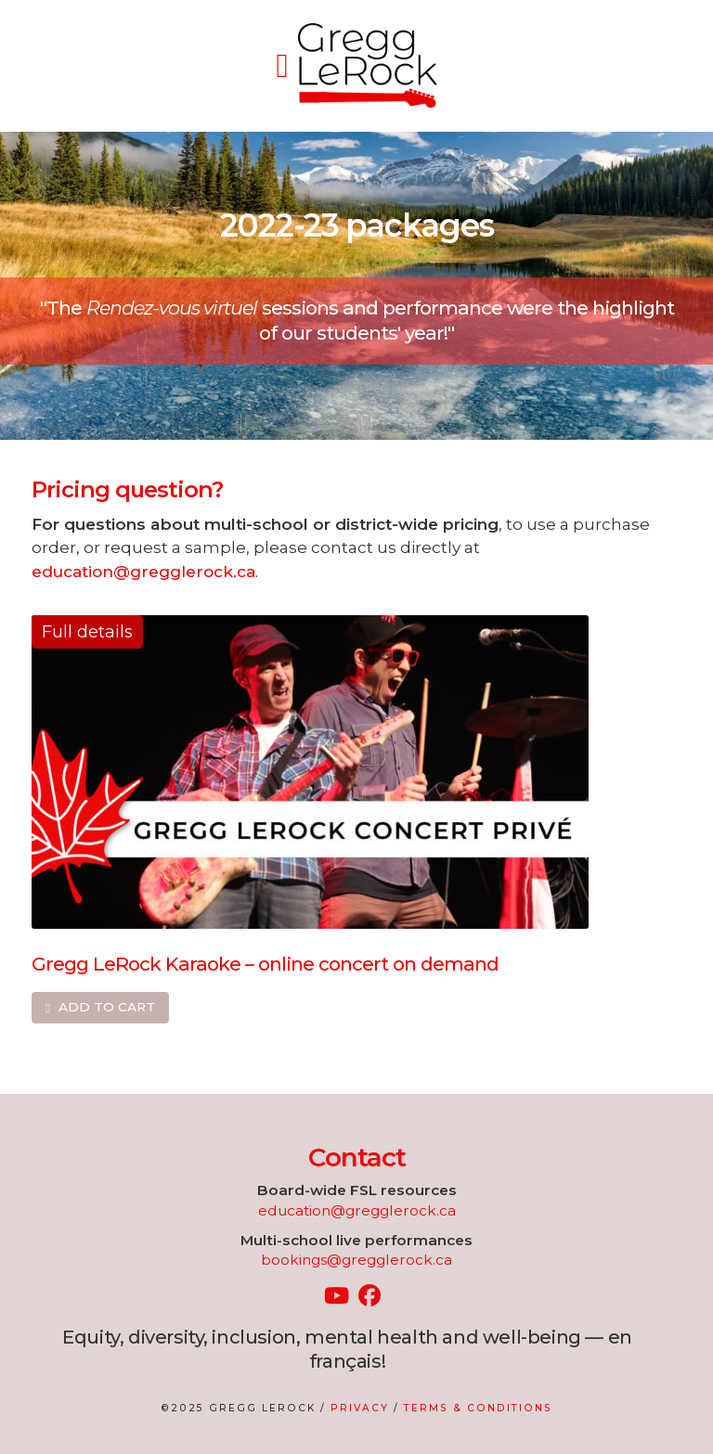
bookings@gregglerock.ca (356, 1259)
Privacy (360, 1408)
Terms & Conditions (478, 1408)
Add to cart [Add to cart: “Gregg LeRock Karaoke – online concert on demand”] (106, 1006)
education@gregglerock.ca (143, 571)
